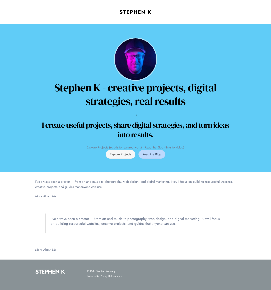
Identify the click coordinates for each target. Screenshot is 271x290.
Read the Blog (152, 154)
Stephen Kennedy (105, 271)
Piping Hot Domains (111, 276)
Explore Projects (120, 154)
